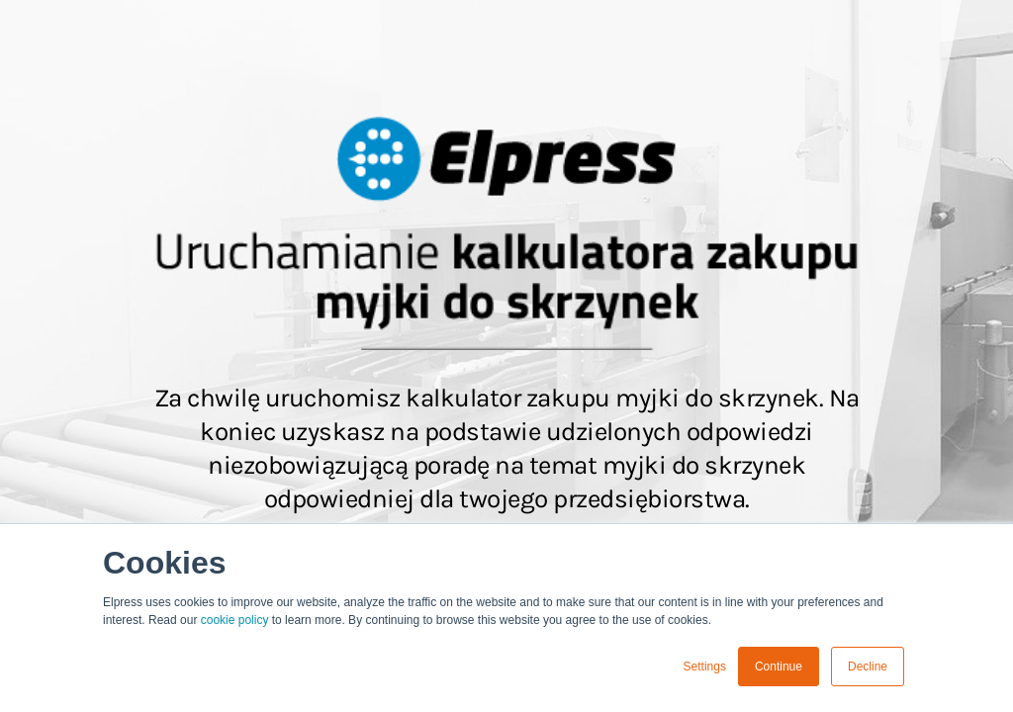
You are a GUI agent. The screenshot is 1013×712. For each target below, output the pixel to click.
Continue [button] (778, 666)
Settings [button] (705, 666)
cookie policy (235, 620)
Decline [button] (867, 666)
